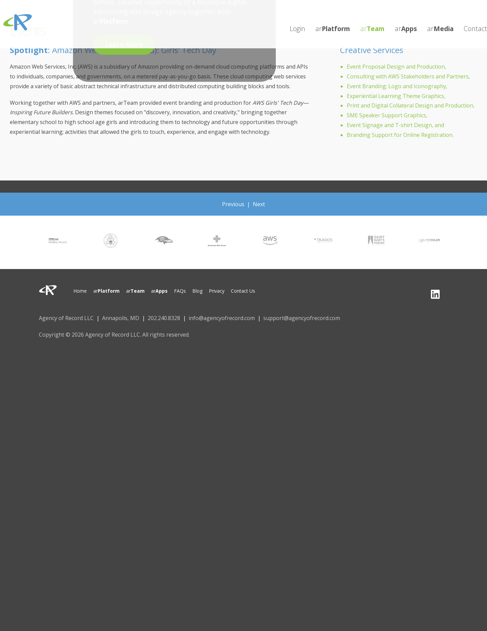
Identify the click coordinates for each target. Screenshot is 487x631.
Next (259, 204)
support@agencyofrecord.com (301, 318)
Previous (233, 204)
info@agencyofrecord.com (222, 318)
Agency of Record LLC (66, 318)
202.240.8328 (164, 318)
